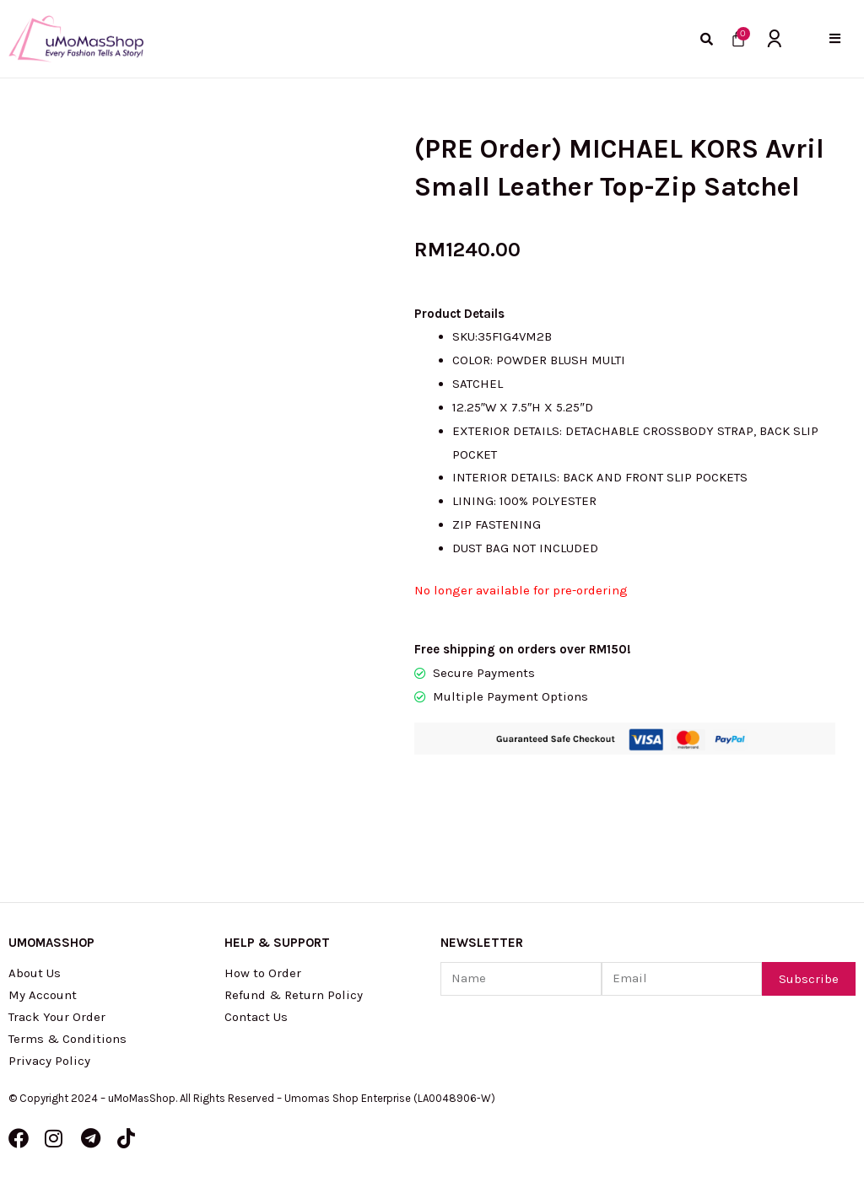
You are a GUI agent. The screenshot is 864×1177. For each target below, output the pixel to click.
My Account (42, 994)
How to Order (262, 973)
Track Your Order (56, 1016)
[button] (835, 38)
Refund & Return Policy (293, 994)
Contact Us (256, 1016)
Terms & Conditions (67, 1038)
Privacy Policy (49, 1060)
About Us (34, 973)
